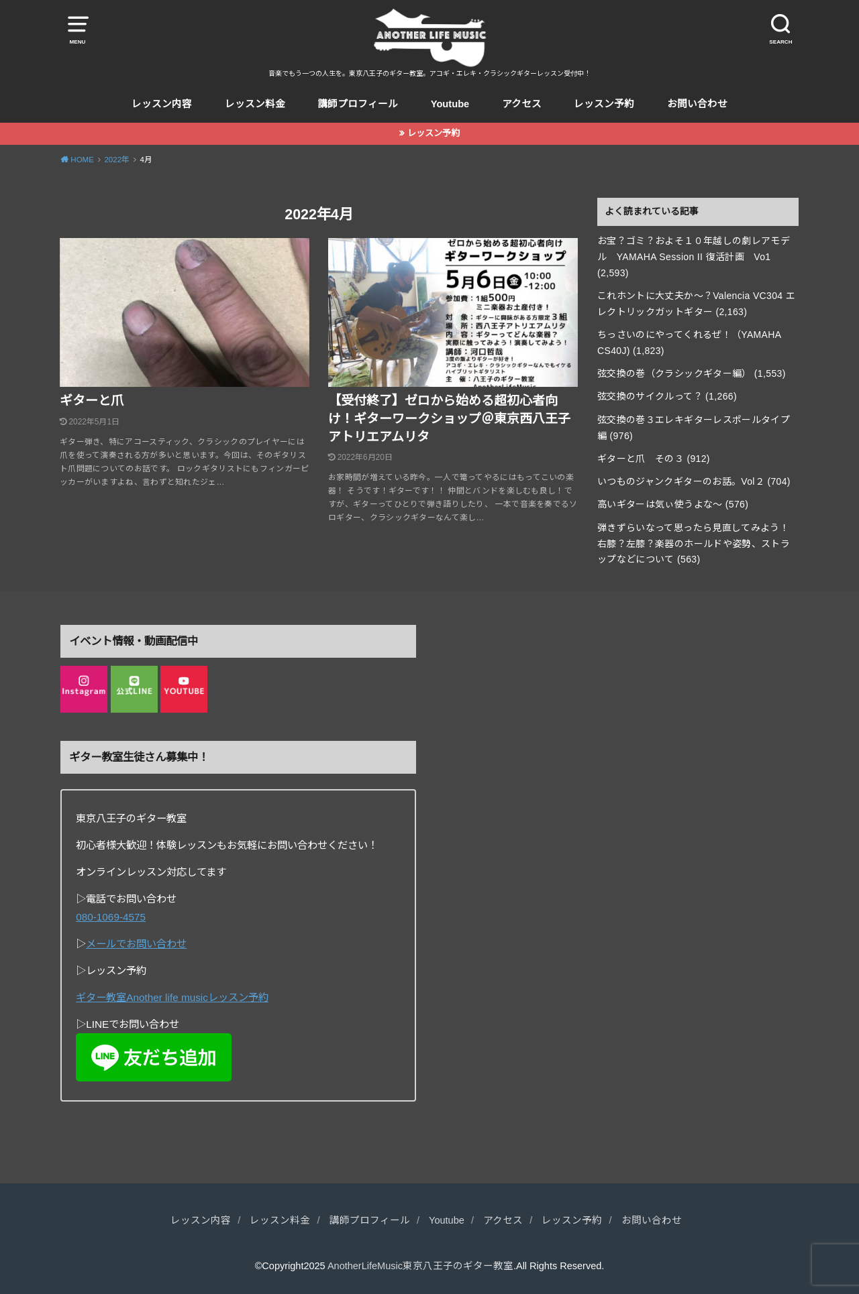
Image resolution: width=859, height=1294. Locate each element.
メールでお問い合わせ (136, 943)
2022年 (117, 160)
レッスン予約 (604, 104)
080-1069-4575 (111, 917)
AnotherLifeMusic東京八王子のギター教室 (420, 1265)
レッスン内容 (162, 104)
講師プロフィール (357, 104)
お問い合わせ (697, 104)
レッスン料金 (255, 104)
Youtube (450, 104)
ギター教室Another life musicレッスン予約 (172, 997)
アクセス (522, 104)
